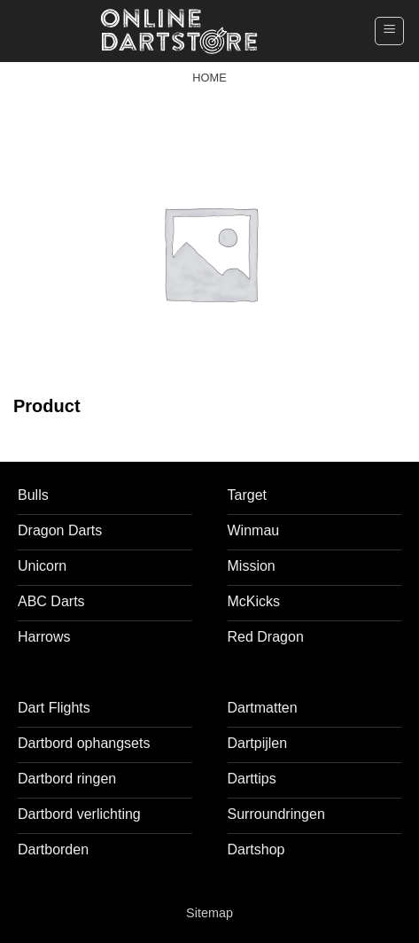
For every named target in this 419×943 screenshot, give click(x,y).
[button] (389, 31)
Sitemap (209, 913)
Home (209, 77)
